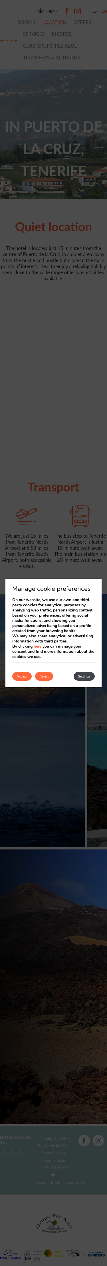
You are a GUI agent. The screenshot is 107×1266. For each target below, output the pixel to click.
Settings (84, 676)
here (37, 646)
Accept (22, 676)
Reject (44, 676)
